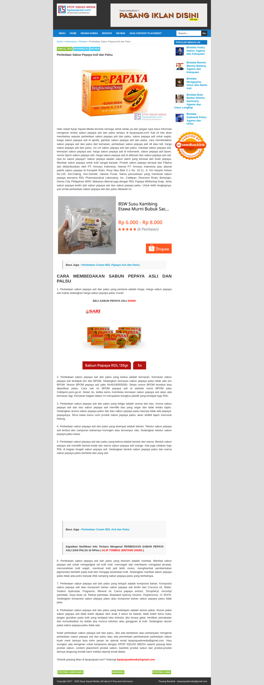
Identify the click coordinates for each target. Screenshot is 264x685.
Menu (62, 33)
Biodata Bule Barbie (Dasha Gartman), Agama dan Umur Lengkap (189, 101)
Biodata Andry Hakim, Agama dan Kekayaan (196, 50)
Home (73, 33)
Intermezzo (81, 48)
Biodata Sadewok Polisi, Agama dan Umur (197, 118)
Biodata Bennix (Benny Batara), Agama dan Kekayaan (196, 67)
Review (120, 33)
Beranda (118, 672)
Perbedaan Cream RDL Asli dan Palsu (106, 529)
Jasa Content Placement (145, 33)
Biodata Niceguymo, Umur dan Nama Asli (197, 83)
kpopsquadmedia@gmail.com (192, 681)
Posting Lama (161, 672)
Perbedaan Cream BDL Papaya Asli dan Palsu (111, 264)
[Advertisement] (114, 488)
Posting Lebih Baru (70, 672)
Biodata (107, 33)
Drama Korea (89, 33)
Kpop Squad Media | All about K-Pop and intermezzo (106, 681)
